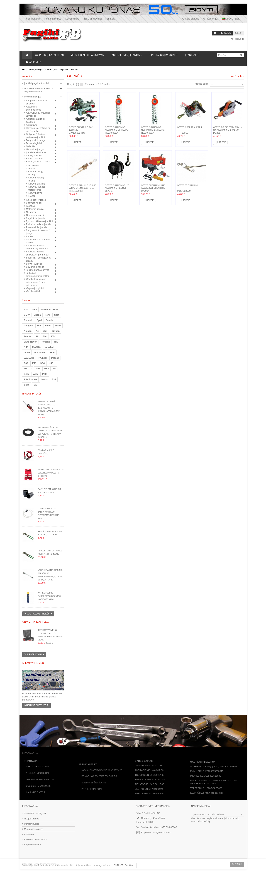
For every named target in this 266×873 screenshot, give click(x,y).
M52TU (28, 368)
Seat (56, 315)
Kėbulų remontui (34, 158)
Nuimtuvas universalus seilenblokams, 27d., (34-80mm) (51, 472)
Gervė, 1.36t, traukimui (189, 127)
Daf (39, 325)
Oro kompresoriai (35, 215)
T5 (54, 368)
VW (26, 309)
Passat (55, 358)
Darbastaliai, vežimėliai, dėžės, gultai (38, 129)
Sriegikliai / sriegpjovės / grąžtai (38, 259)
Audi (34, 309)
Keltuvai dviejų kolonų (35, 173)
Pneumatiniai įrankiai (37, 227)
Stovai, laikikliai (34, 263)
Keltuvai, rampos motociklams (36, 188)
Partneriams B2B (53, 18)
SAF (36, 384)
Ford (47, 315)
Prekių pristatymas (92, 18)
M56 (38, 368)
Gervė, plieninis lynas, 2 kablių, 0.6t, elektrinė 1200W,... (154, 188)
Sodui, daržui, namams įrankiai (38, 241)
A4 (37, 331)
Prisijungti (237, 38)
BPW (58, 325)
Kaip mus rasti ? (35, 792)
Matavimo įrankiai (35, 209)
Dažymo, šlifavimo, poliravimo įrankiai (36, 135)
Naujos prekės (32, 393)
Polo (44, 374)
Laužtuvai (31, 206)
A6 (36, 336)
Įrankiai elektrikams (36, 152)
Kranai (31, 196)
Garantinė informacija (40, 779)
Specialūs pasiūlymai (36, 622)
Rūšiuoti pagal (201, 83)
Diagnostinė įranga (35, 140)
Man (45, 331)
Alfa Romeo (30, 379)
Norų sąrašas (190, 18)
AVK (53, 336)
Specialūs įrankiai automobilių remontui (37, 247)
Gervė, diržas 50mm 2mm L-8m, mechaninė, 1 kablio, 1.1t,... (227, 130)
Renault (28, 320)
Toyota (27, 336)
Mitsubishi (39, 352)
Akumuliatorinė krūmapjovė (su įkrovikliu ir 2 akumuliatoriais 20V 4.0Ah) (49, 407)
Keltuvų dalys (35, 193)
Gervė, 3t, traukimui (188, 185)
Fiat (45, 336)
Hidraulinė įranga (35, 149)
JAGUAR (29, 358)
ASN (35, 374)
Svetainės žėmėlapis (94, 782)
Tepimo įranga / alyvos (37, 270)
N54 (42, 363)
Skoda (37, 315)
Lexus (44, 379)
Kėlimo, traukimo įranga (38, 161)
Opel (39, 320)
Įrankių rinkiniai (34, 155)
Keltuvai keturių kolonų (36, 179)
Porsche (45, 341)
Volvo (48, 325)
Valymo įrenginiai (35, 288)
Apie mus (29, 834)
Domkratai (33, 165)
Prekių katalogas (32, 96)
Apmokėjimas (72, 18)
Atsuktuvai (31, 125)
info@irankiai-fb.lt (162, 832)
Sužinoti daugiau (124, 865)
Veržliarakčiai (33, 291)
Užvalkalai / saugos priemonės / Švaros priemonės (36, 282)
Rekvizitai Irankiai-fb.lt (35, 839)
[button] (127, 55)
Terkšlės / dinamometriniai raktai (37, 274)
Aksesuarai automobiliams (33, 108)
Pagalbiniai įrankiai (35, 218)
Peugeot (28, 325)
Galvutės (30, 146)
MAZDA (36, 347)
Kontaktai (110, 18)
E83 (26, 363)
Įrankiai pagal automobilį (36, 83)
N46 (26, 347)
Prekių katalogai (32, 18)
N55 (51, 363)
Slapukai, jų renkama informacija (102, 770)
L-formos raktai (34, 203)
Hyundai (42, 358)
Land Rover (30, 341)
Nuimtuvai (31, 212)
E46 (34, 363)
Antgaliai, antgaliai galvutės (35, 120)
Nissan (28, 331)
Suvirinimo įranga (35, 267)
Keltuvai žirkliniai (36, 183)
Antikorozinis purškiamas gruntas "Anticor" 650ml (49, 596)
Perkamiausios (31, 823)
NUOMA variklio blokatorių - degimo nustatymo (38, 90)
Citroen (56, 331)
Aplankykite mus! (33, 663)
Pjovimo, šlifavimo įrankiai (39, 221)
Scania (49, 320)
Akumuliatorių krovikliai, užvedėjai (38, 114)
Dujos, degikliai (34, 143)
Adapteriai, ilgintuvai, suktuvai (37, 102)
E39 (54, 379)
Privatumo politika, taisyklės (99, 776)
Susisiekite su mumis (38, 786)
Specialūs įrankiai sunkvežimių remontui (37, 253)
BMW (27, 315)
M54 (46, 368)
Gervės (32, 168)
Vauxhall (49, 347)
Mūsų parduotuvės (33, 829)
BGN (26, 374)
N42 (56, 341)
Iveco (27, 352)
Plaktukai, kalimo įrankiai (39, 224)
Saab (27, 384)
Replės (29, 236)
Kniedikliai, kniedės (36, 199)
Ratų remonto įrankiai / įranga (38, 232)
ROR (52, 352)
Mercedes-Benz (49, 309)
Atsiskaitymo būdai (37, 773)
